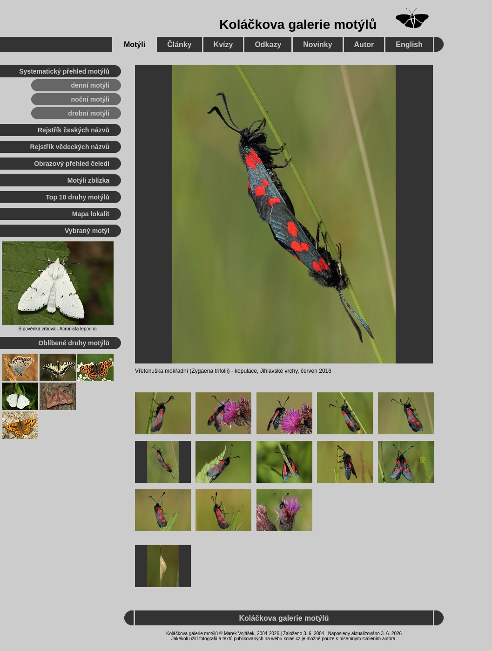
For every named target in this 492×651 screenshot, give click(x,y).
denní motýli (90, 85)
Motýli (134, 44)
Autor (364, 44)
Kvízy (223, 44)
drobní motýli (88, 113)
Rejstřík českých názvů (73, 130)
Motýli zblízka (88, 180)
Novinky (317, 44)
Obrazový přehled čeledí (71, 163)
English (409, 44)
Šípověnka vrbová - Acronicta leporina (57, 328)
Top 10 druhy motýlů (77, 197)
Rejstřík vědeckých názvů (69, 147)
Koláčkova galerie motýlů (298, 24)
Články (179, 44)
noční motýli (90, 99)
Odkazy (268, 44)
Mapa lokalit (90, 214)
